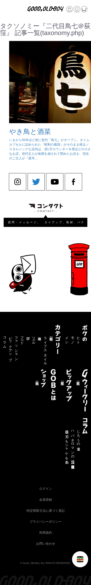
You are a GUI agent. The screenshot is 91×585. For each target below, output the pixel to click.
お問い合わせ (45, 543)
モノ (73, 338)
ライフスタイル (45, 349)
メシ (67, 338)
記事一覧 (51, 335)
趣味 (40, 334)
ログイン (45, 488)
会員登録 (45, 499)
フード (22, 338)
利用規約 (45, 532)
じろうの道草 (79, 436)
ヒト (79, 338)
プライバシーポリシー (46, 521)
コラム (5, 340)
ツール (34, 338)
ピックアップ (11, 346)
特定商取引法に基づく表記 (45, 510)
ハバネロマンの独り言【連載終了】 (73, 446)
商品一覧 (37, 379)
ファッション (16, 346)
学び (28, 336)
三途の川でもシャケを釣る (67, 445)
